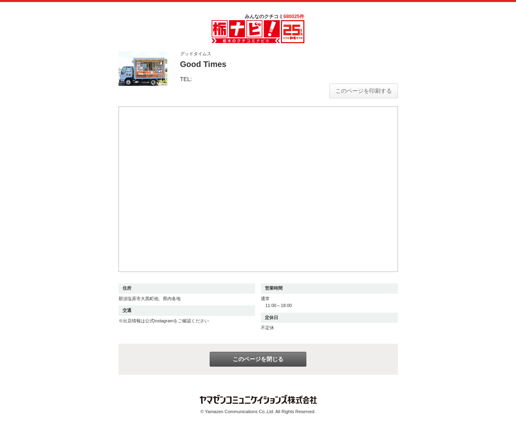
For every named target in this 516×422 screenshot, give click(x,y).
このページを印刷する (363, 91)
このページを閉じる (258, 359)
